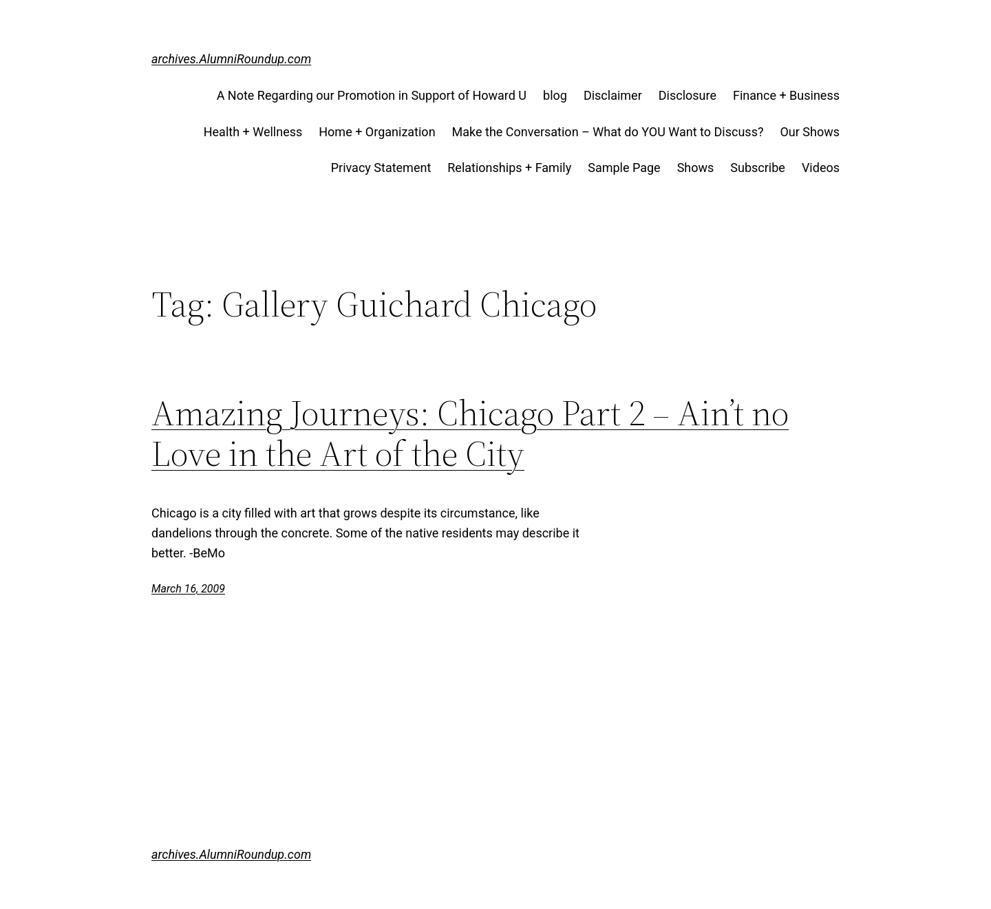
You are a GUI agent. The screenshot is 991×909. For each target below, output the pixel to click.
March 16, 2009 (188, 588)
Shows (695, 167)
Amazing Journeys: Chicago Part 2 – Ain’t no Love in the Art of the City (470, 433)
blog (555, 95)
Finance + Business (786, 95)
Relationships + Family (509, 167)
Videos (821, 167)
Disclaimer (613, 95)
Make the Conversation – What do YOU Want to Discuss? (608, 132)
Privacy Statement (381, 167)
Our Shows (810, 132)
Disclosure (687, 95)
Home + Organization (377, 132)
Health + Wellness (253, 132)
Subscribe (757, 167)
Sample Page (624, 167)
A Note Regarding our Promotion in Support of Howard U (371, 95)
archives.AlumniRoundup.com (231, 59)
